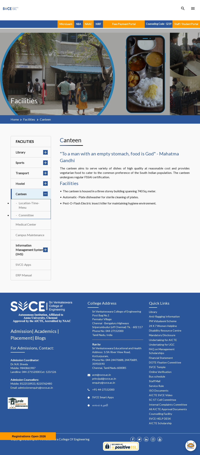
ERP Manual (24, 275)
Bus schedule (157, 376)
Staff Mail (154, 381)
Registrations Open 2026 (29, 436)
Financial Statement (161, 357)
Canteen (32, 194)
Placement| (23, 338)
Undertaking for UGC (162, 344)
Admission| (22, 331)
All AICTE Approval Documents (168, 409)
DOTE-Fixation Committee (165, 362)
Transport (32, 173)
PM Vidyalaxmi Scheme (163, 321)
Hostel (32, 183)
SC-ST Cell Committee (162, 399)
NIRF (98, 24)
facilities (29, 119)
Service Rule (156, 386)
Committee (26, 215)
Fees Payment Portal (124, 24)
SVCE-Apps (23, 264)
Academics (45, 331)
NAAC (88, 24)
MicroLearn (65, 24)
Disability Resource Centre (165, 330)
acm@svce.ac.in (101, 374)
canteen (45, 119)
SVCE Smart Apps (103, 397)
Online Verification (160, 371)
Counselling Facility (160, 413)
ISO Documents (158, 390)
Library (32, 152)
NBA (78, 24)
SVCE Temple (157, 367)
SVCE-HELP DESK (160, 418)
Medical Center (26, 224)
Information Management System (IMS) (32, 249)
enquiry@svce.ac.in (103, 382)
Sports (32, 163)
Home (15, 119)
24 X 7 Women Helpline (163, 326)
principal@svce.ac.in (104, 378)
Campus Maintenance (30, 235)
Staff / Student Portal (186, 24)
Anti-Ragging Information (164, 316)
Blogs (40, 338)
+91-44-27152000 (103, 389)
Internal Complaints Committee (168, 404)
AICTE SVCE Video (160, 395)
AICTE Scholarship (160, 423)
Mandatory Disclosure (162, 335)
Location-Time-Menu (29, 205)
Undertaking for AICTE (163, 340)
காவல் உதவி (100, 405)
